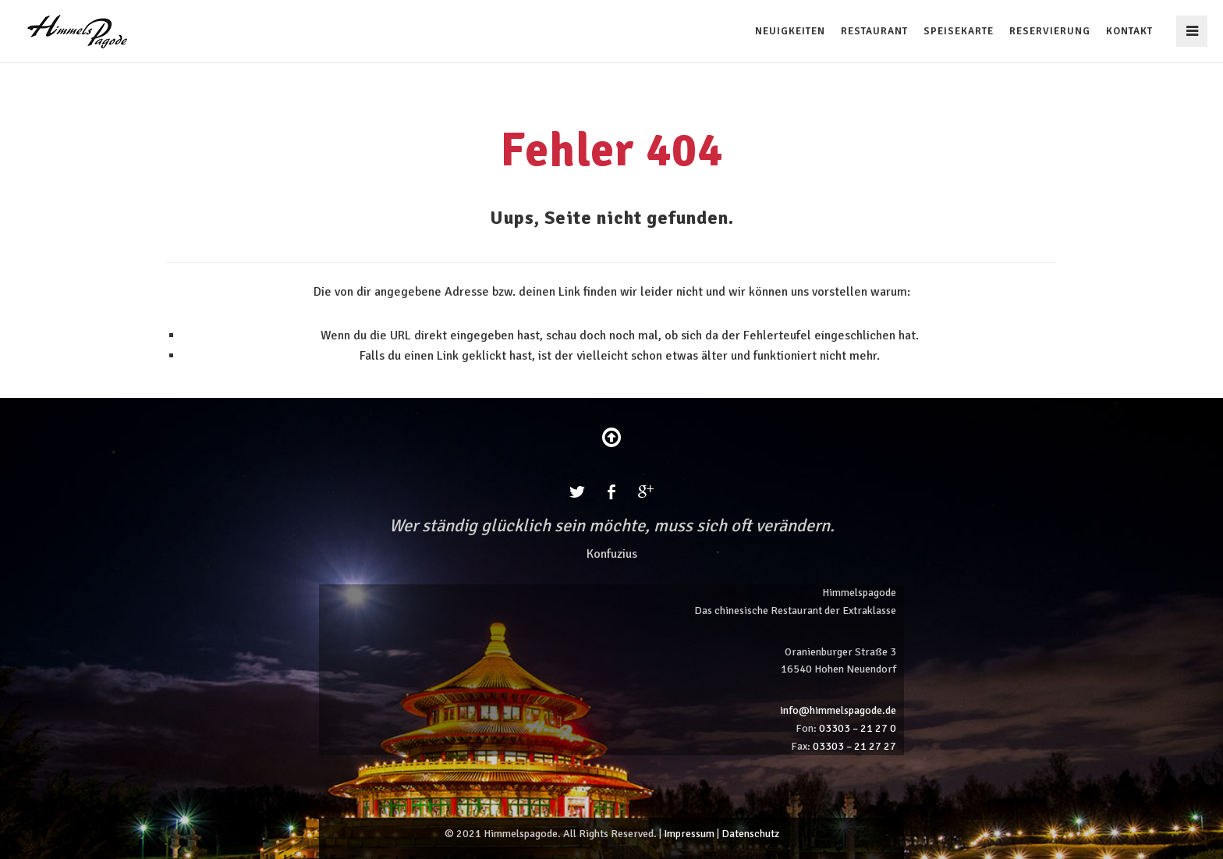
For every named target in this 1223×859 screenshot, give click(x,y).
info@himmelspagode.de (838, 710)
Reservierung (1049, 31)
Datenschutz (750, 833)
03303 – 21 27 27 (854, 746)
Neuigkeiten (790, 31)
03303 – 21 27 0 (857, 728)
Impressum (689, 833)
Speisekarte (958, 31)
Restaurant (874, 31)
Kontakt (1129, 31)
